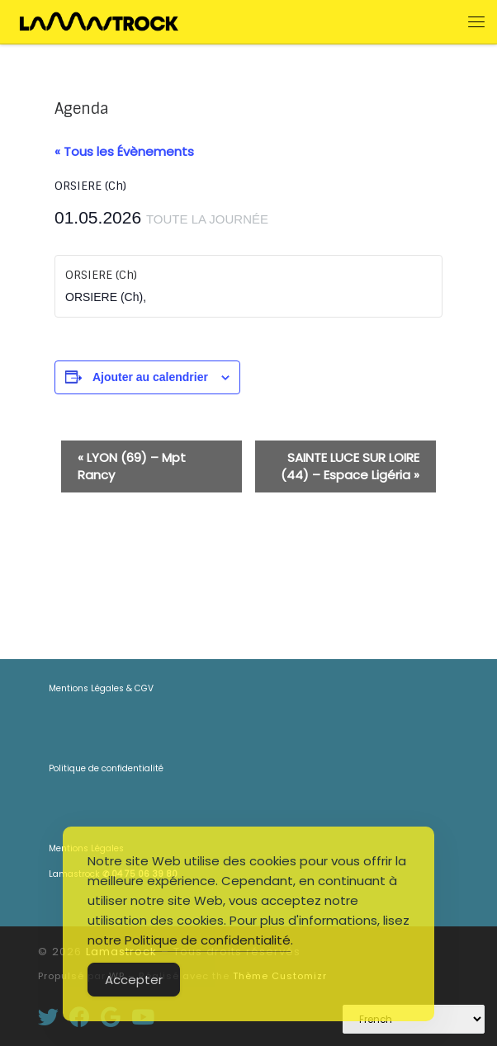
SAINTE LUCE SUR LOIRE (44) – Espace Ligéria (350, 466)
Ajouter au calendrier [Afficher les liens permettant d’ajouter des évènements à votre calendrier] (150, 377)
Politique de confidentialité (106, 768)
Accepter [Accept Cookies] (134, 979)
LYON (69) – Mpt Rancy (132, 466)
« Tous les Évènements (124, 151)
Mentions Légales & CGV (101, 688)
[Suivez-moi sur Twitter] (48, 1016)
